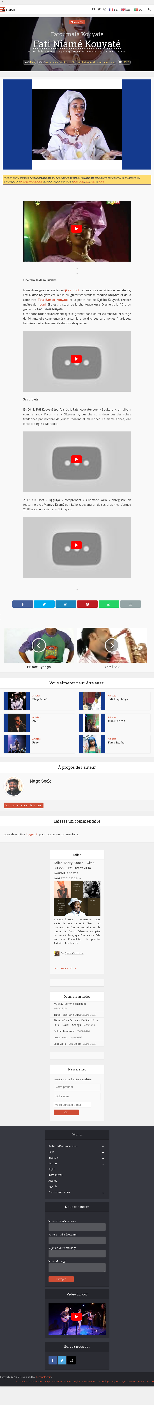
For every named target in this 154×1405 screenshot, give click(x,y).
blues (81, 181)
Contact (150, 1381)
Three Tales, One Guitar (68, 1014)
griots (77, 290)
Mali (32, 62)
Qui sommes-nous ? (133, 1381)
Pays (51, 1152)
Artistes (36, 695)
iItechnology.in (43, 1377)
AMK (35, 721)
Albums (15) (77, 22)
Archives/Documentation (63, 1146)
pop (75, 181)
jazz (87, 181)
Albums (53, 1180)
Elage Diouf (39, 699)
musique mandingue (31, 181)
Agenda (53, 1186)
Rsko (35, 742)
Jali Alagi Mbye (118, 699)
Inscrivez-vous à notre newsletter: (73, 1079)
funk (101, 181)
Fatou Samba (116, 742)
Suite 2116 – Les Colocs (68, 1043)
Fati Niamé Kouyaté (77, 43)
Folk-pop (87, 62)
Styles (52, 1169)
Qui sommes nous (59, 1192)
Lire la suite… (72, 943)
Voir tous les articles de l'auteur (23, 805)
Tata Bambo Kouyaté (53, 300)
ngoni (42, 304)
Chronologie (103, 1381)
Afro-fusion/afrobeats (58, 62)
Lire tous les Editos (65, 968)
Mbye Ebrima (116, 721)
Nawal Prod (60, 1037)
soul (92, 181)
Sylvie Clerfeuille (74, 953)
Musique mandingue (104, 62)
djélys (67, 290)
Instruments (56, 1175)
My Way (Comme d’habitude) (70, 1003)
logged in (32, 834)
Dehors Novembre (64, 1031)
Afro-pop (76, 62)
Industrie (54, 1157)
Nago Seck (72, 51)
